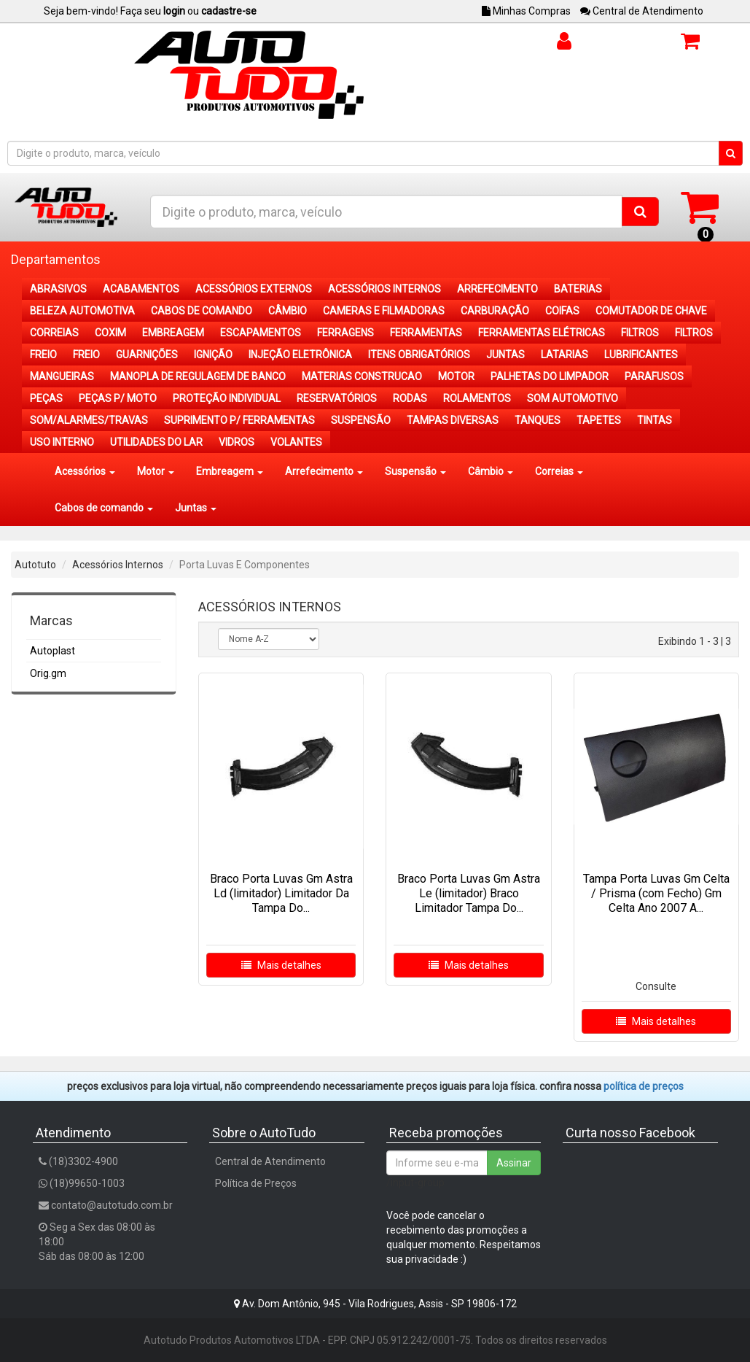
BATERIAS (578, 289)
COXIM (110, 332)
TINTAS (654, 420)
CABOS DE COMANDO (201, 311)
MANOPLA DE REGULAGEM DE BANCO (198, 376)
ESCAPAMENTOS (260, 332)
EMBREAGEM (173, 332)
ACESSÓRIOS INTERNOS (384, 289)
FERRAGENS (345, 332)
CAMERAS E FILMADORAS (384, 311)
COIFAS (562, 311)
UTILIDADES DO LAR (156, 442)
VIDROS (236, 442)
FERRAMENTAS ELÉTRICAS (541, 332)
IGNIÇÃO (213, 354)
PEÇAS (46, 398)
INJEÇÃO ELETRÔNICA (300, 354)
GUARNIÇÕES (147, 354)
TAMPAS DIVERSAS (453, 420)
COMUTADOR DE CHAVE (651, 311)
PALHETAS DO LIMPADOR (550, 376)
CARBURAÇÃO (495, 311)
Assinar (513, 1163)
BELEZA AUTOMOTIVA (82, 311)
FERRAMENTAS (426, 332)
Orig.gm (48, 673)
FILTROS (640, 332)
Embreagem (229, 471)
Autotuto (35, 564)
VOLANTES (296, 442)
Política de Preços (256, 1183)
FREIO (43, 354)
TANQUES (537, 420)
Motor (155, 471)
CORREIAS (54, 332)
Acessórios (85, 471)
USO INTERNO (62, 442)
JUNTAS (505, 354)
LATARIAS (564, 354)
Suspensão (415, 471)
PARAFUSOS (654, 376)
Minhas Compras (526, 11)
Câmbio (490, 471)
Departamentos (56, 259)
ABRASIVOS (58, 289)
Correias (559, 471)
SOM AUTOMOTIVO (572, 398)
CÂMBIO (287, 311)
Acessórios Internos (117, 564)
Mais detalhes (281, 965)
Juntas (195, 508)
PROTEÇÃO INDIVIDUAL (227, 398)
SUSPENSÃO (361, 420)
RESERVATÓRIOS (337, 398)
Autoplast (52, 651)
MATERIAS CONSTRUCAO (362, 376)
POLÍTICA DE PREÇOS (643, 1086)
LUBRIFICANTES (641, 354)
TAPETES (599, 420)
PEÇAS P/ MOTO (118, 398)
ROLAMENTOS (477, 398)
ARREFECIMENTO (497, 289)
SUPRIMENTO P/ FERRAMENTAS (239, 420)
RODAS (410, 398)
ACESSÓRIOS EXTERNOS (253, 289)
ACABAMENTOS (141, 289)
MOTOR (456, 376)
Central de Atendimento (641, 11)
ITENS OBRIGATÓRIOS (419, 354)
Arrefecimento (324, 471)
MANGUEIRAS (62, 376)
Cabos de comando (104, 508)
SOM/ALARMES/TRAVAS (89, 420)
